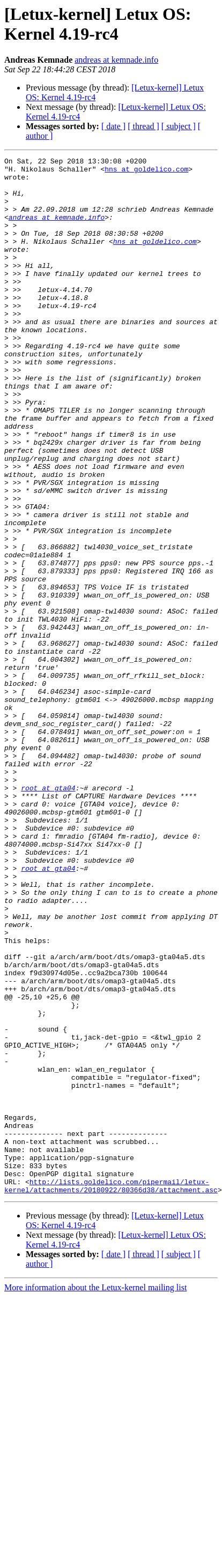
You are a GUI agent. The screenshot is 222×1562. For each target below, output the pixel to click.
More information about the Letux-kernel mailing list (95, 1494)
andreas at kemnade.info (116, 59)
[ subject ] (178, 126)
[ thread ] (143, 126)
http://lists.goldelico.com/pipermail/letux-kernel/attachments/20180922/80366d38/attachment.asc (111, 1392)
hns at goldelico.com (146, 172)
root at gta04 (48, 915)
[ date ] (113, 126)
